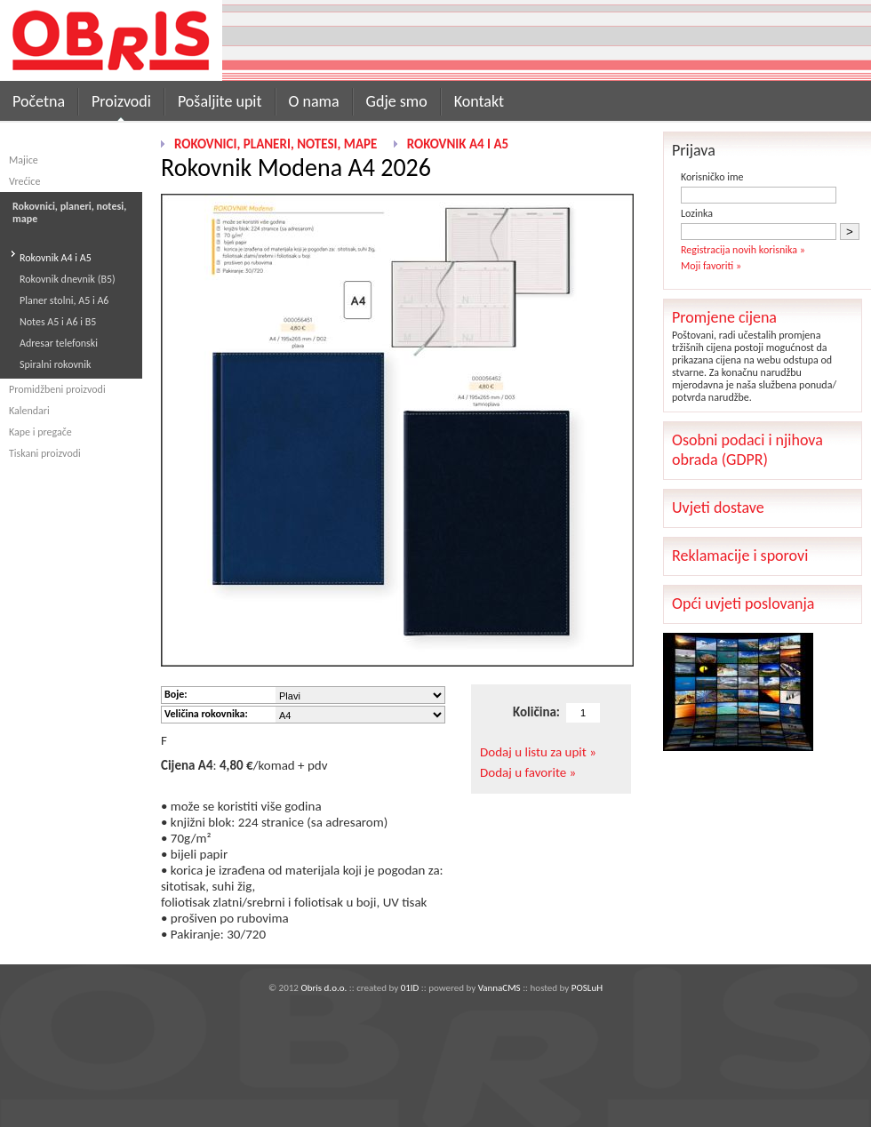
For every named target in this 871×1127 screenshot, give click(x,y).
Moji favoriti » (711, 266)
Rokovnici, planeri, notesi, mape (275, 144)
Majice (23, 160)
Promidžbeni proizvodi (57, 389)
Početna (38, 101)
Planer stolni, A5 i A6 (64, 300)
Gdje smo (397, 101)
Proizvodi (121, 101)
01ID (410, 988)
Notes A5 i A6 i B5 (58, 322)
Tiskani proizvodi (45, 453)
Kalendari (29, 410)
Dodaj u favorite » (528, 772)
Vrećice (24, 181)
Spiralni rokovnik (55, 364)
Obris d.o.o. (323, 988)
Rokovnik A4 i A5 (56, 258)
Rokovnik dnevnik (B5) (68, 279)
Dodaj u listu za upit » (538, 752)
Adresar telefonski (59, 343)
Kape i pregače (40, 432)
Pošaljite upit (220, 101)
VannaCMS (499, 988)
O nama (314, 101)
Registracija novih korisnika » (743, 250)
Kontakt (479, 101)
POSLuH (587, 988)
